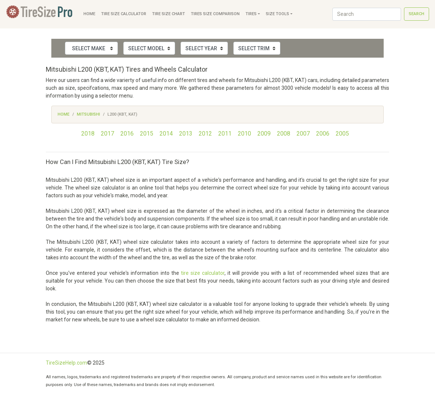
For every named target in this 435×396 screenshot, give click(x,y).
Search (416, 13)
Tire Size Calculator (123, 13)
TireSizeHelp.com (66, 363)
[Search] (366, 14)
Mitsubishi (88, 114)
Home (89, 13)
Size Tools (277, 13)
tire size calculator (203, 273)
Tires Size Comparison (215, 13)
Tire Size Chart (168, 13)
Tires (251, 13)
